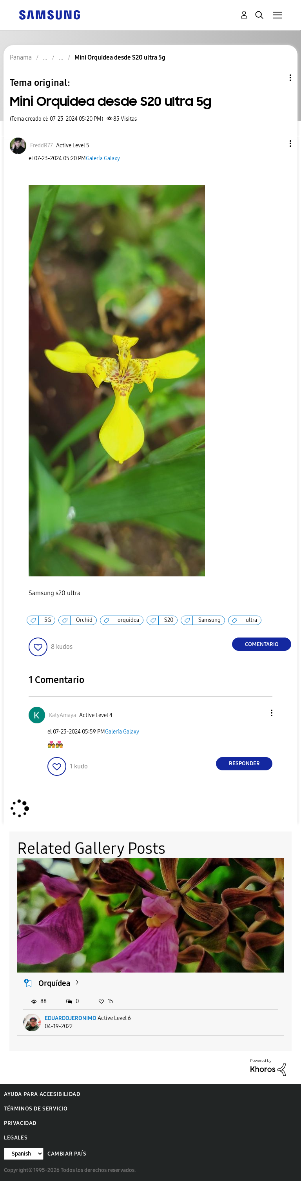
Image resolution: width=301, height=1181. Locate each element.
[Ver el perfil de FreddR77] (41, 145)
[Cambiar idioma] (24, 1154)
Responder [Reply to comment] (244, 763)
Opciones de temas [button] (277, 78)
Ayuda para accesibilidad (42, 1094)
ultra (251, 620)
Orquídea (54, 983)
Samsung (209, 620)
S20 (168, 620)
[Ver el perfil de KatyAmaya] (62, 715)
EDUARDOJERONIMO (70, 1018)
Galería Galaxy (103, 158)
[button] (277, 144)
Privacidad (20, 1123)
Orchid (84, 620)
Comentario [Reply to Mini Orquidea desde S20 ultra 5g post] (262, 644)
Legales (15, 1137)
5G (47, 620)
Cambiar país (66, 1153)
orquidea (128, 620)
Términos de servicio (36, 1108)
